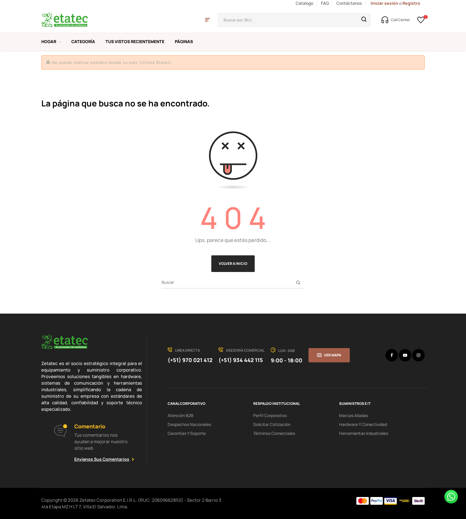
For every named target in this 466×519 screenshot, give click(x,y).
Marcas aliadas (353, 415)
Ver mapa (332, 355)
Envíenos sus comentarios (101, 459)
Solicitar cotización (271, 424)
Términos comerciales (274, 433)
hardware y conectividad (363, 424)
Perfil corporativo (270, 415)
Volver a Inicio (233, 263)
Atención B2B (180, 415)
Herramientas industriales (363, 433)
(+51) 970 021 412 (190, 360)
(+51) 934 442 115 (240, 360)
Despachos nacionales (189, 424)
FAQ (325, 3)
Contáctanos (349, 3)
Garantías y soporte (187, 433)
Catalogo (304, 3)
